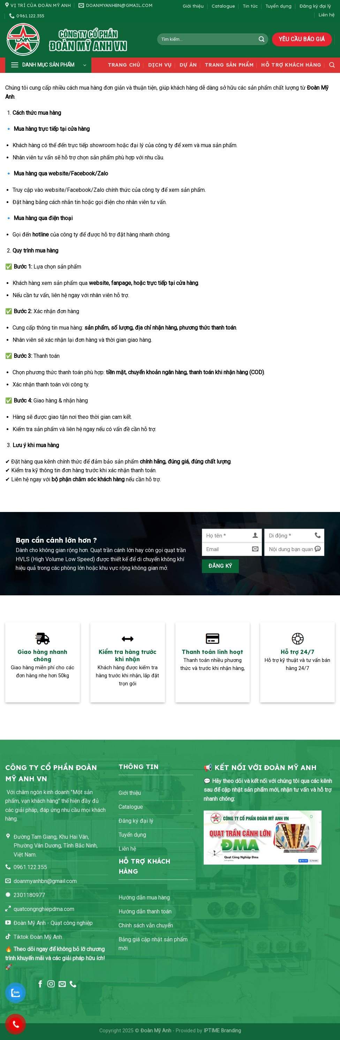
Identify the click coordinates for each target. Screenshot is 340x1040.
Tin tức (250, 6)
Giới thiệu (193, 6)
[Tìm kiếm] (332, 65)
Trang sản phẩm (229, 65)
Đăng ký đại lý (315, 6)
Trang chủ (124, 65)
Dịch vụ (160, 65)
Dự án (188, 65)
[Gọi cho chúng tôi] (73, 984)
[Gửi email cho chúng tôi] (62, 984)
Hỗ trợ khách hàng (291, 65)
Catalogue (223, 6)
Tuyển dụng (278, 6)
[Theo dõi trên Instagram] (51, 984)
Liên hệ (327, 14)
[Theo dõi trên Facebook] (40, 984)
